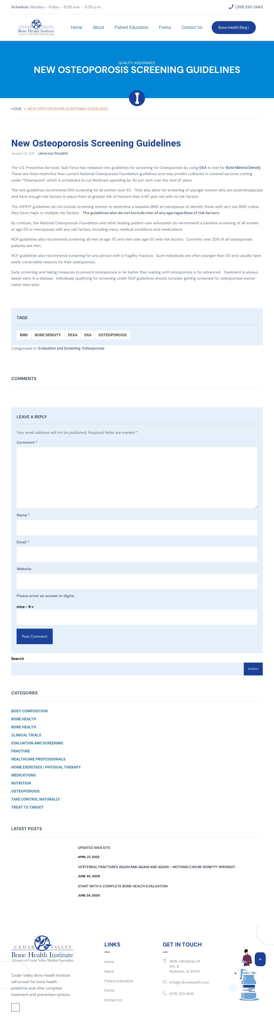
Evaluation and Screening (59, 348)
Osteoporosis (112, 335)
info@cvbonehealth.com (189, 982)
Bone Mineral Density (243, 167)
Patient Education (131, 27)
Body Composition (29, 711)
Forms (165, 27)
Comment (27, 442)
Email (23, 542)
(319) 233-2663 (181, 994)
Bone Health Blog (233, 27)
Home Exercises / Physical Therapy (46, 767)
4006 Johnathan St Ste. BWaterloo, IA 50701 (184, 966)
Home (76, 27)
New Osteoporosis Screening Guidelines (96, 143)
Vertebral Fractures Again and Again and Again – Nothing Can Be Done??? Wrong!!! (156, 867)
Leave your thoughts (53, 153)
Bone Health (23, 719)
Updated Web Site (94, 847)
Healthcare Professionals (38, 759)
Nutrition (21, 783)
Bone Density (48, 335)
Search (17, 658)
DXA (203, 167)
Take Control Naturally (35, 799)
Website (24, 568)
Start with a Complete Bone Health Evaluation (123, 886)
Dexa (72, 335)
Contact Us (192, 27)
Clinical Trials (26, 735)
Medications (23, 775)
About (98, 27)
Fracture (20, 751)
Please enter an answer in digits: (46, 595)
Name (23, 515)
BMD (24, 335)
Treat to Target (27, 807)
